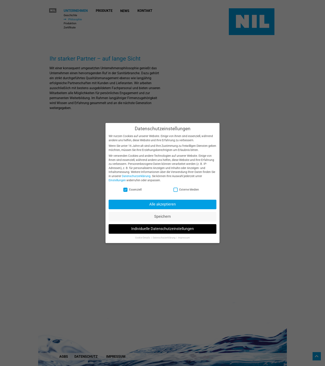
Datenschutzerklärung (136, 174)
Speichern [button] (162, 215)
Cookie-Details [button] (143, 236)
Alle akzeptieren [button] (162, 202)
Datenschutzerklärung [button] (164, 236)
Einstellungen (117, 178)
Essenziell (132, 188)
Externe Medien (186, 188)
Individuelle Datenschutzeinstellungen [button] (162, 227)
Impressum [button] (184, 236)
